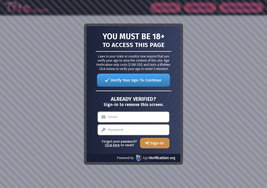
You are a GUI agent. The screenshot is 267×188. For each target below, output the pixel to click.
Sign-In (157, 143)
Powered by (146, 158)
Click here (112, 145)
